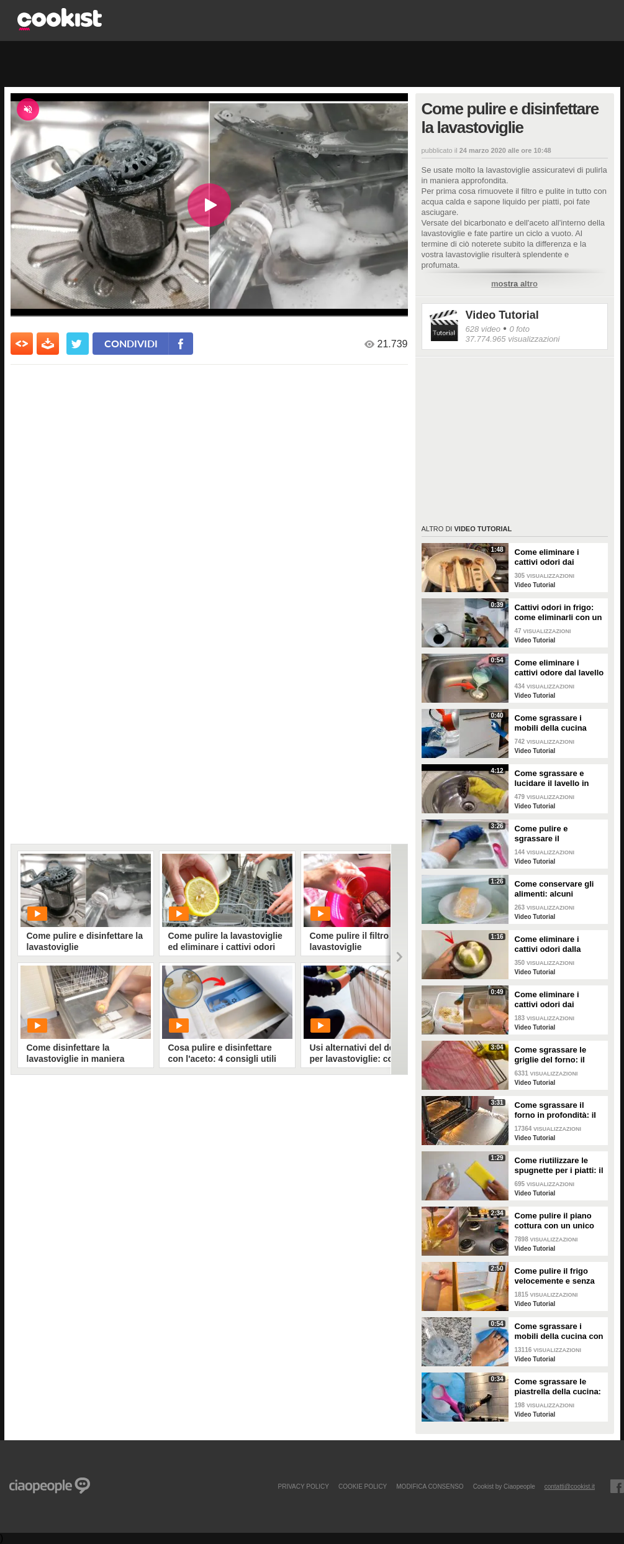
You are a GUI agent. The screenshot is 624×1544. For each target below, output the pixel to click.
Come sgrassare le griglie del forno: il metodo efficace (551, 1055)
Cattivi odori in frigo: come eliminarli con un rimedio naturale (558, 613)
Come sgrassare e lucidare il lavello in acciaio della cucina (552, 778)
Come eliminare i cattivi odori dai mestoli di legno (547, 557)
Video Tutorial (502, 315)
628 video (483, 329)
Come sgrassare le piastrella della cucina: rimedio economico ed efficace (558, 1387)
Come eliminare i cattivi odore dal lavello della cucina (559, 668)
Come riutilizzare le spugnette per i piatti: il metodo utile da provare (559, 1166)
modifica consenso (429, 1486)
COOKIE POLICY (362, 1486)
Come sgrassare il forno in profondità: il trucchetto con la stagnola (555, 1110)
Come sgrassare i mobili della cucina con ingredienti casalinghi (559, 1331)
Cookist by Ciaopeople (504, 1486)
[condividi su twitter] (77, 343)
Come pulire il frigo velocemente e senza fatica (555, 1276)
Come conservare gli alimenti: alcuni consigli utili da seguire (559, 889)
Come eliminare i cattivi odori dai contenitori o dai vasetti (547, 1000)
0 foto (519, 329)
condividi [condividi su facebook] (131, 343)
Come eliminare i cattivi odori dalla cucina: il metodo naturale (548, 944)
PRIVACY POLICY (303, 1486)
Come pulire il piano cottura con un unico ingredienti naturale (555, 1221)
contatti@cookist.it (570, 1486)
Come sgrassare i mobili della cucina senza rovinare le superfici (551, 723)
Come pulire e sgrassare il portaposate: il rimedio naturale (558, 834)
